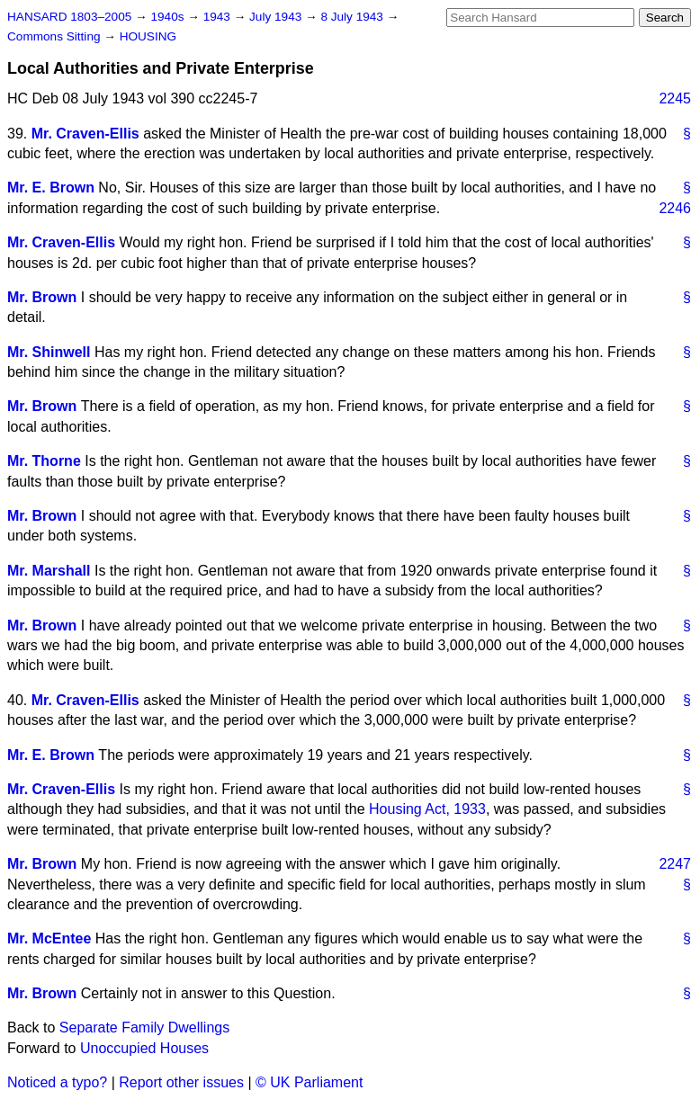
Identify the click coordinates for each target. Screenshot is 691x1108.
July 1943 (277, 16)
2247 (675, 863)
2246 (675, 208)
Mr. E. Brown (50, 187)
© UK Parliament (309, 1082)
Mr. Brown (41, 297)
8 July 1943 (353, 16)
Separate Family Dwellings (144, 1027)
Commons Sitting (55, 36)
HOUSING (148, 36)
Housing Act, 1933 (427, 809)
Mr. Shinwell (48, 352)
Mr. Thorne (44, 461)
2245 (675, 98)
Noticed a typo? (57, 1082)
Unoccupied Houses (144, 1048)
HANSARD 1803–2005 (69, 16)
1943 (218, 16)
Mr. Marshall (48, 570)
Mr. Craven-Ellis (85, 133)
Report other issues (181, 1082)
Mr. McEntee (49, 938)
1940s (168, 16)
